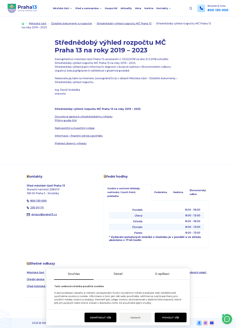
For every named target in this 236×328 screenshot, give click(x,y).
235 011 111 (37, 207)
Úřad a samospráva (87, 8)
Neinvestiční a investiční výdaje (75, 128)
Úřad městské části (39, 286)
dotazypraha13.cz (44, 214)
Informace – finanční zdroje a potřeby (79, 135)
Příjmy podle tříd (66, 120)
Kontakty (162, 8)
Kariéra (148, 8)
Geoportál (111, 8)
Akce (138, 8)
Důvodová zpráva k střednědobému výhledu (83, 116)
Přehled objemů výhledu (70, 143)
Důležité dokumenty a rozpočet (71, 23)
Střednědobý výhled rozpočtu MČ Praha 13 (124, 23)
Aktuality (126, 8)
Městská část (61, 8)
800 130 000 (217, 10)
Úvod (23, 23)
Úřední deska (35, 279)
